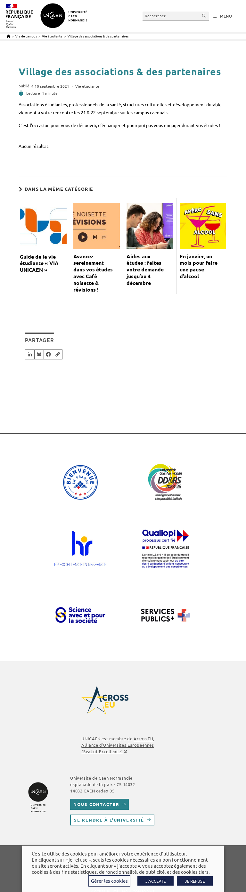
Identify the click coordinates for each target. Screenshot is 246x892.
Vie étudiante (87, 86)
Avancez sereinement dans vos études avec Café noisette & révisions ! (93, 273)
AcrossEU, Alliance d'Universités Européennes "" (117, 745)
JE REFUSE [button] (195, 881)
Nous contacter (96, 804)
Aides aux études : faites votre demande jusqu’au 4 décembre (145, 269)
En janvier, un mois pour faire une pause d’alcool (198, 266)
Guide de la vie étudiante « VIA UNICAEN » (39, 263)
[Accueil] (8, 36)
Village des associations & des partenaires (98, 36)
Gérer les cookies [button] (109, 881)
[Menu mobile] (222, 16)
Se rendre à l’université (109, 820)
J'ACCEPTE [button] (155, 881)
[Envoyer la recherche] (204, 16)
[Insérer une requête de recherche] (176, 16)
